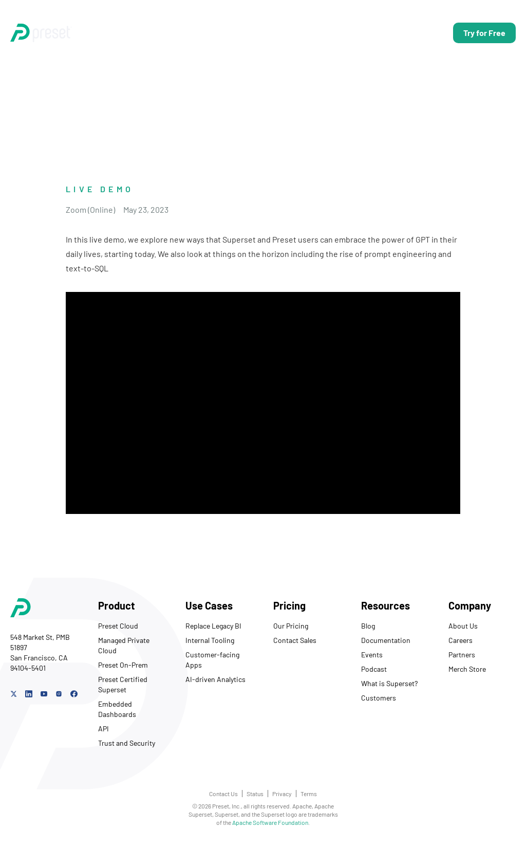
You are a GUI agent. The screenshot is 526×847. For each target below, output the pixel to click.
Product (153, 33)
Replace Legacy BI (213, 625)
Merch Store (467, 669)
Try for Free (484, 33)
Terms (308, 793)
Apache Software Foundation (270, 822)
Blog (368, 625)
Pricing (256, 33)
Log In (423, 33)
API (103, 728)
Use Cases (205, 33)
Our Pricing (290, 625)
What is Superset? (389, 683)
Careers (460, 640)
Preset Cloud (118, 625)
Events (372, 654)
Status (255, 793)
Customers (378, 697)
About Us (463, 625)
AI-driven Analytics (215, 679)
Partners (461, 654)
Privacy (282, 793)
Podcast (374, 669)
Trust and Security (126, 743)
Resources (307, 33)
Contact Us (223, 793)
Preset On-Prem (123, 664)
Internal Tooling (209, 640)
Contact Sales (294, 640)
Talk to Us (376, 33)
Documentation (385, 640)
